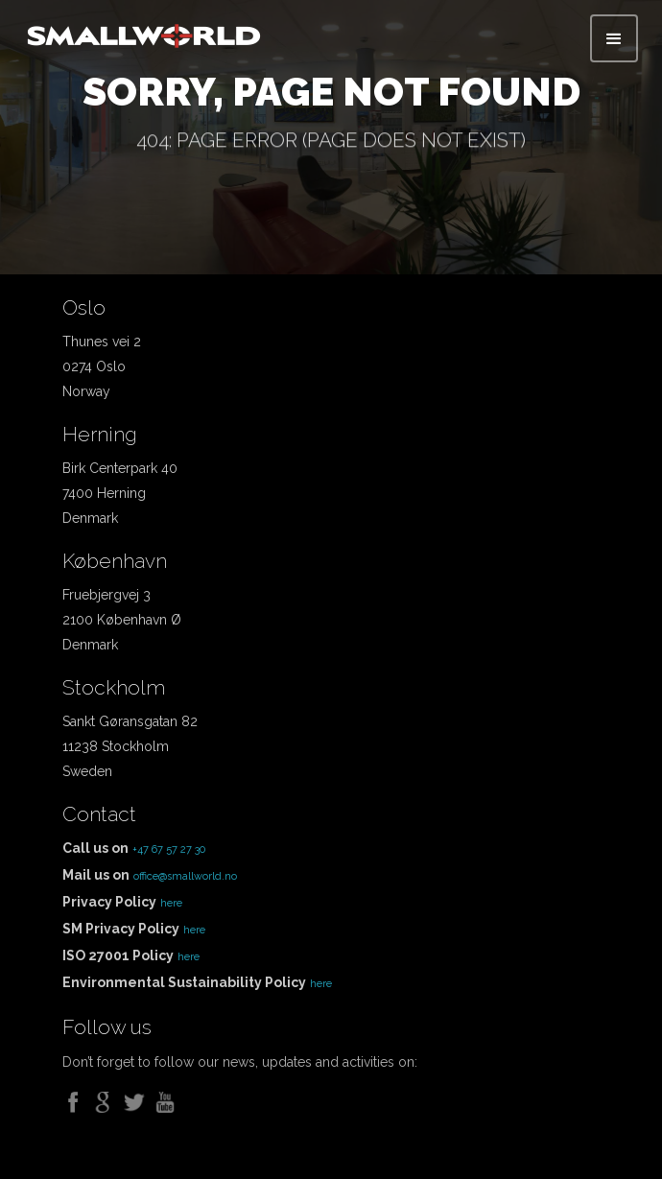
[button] (614, 38)
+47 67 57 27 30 (168, 849)
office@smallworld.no (185, 876)
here (171, 903)
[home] (144, 31)
